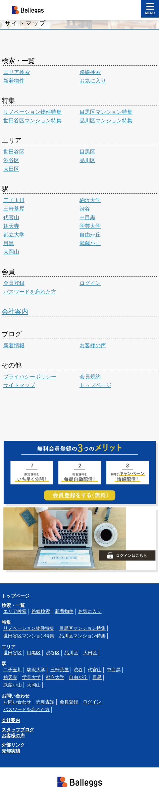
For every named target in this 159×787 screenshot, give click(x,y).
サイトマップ (19, 385)
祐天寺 (11, 226)
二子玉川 (14, 200)
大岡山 (11, 252)
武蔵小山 (90, 243)
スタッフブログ (18, 729)
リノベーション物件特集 (32, 112)
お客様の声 (93, 345)
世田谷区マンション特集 (32, 120)
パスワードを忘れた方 (29, 292)
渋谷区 (11, 160)
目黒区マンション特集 (106, 112)
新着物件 (14, 81)
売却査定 (45, 701)
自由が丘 (90, 234)
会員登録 (14, 283)
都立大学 (14, 234)
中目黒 (87, 217)
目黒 (8, 243)
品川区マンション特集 (106, 120)
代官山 (11, 217)
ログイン (90, 283)
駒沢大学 (90, 200)
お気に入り (93, 81)
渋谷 (85, 209)
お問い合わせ (17, 701)
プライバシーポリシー (29, 376)
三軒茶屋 (14, 209)
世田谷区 (14, 152)
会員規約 (90, 376)
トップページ (95, 385)
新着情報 (14, 345)
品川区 (87, 160)
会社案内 (15, 311)
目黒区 (87, 152)
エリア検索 (16, 72)
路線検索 (90, 72)
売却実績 (11, 751)
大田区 (11, 169)
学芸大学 (90, 226)
